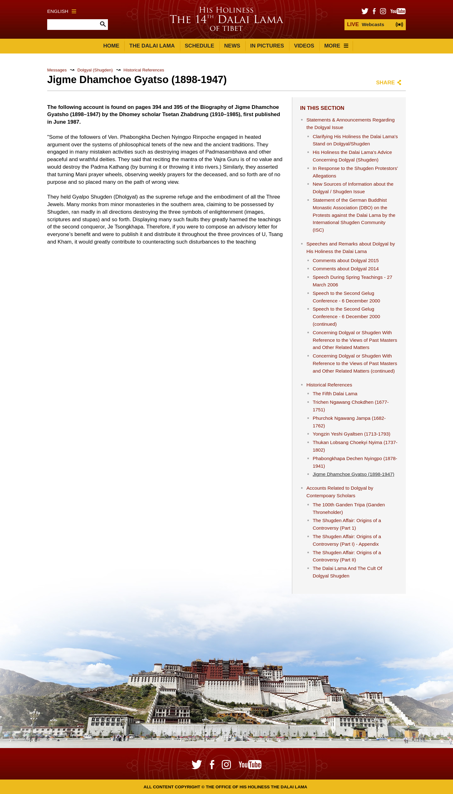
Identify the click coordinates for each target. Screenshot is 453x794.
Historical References (144, 70)
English (61, 11)
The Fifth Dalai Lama (335, 393)
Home (111, 46)
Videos (304, 46)
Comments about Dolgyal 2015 (346, 260)
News (232, 46)
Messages (57, 70)
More (336, 46)
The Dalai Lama (152, 46)
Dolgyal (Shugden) (95, 70)
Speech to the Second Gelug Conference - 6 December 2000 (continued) (346, 316)
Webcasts (365, 24)
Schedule (199, 46)
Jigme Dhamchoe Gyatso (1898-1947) (353, 474)
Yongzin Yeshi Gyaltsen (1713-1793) (351, 433)
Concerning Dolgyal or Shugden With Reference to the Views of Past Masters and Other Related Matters (355, 340)
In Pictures (267, 46)
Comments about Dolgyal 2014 (346, 268)
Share (385, 83)
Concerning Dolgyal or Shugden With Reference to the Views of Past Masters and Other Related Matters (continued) (355, 363)
